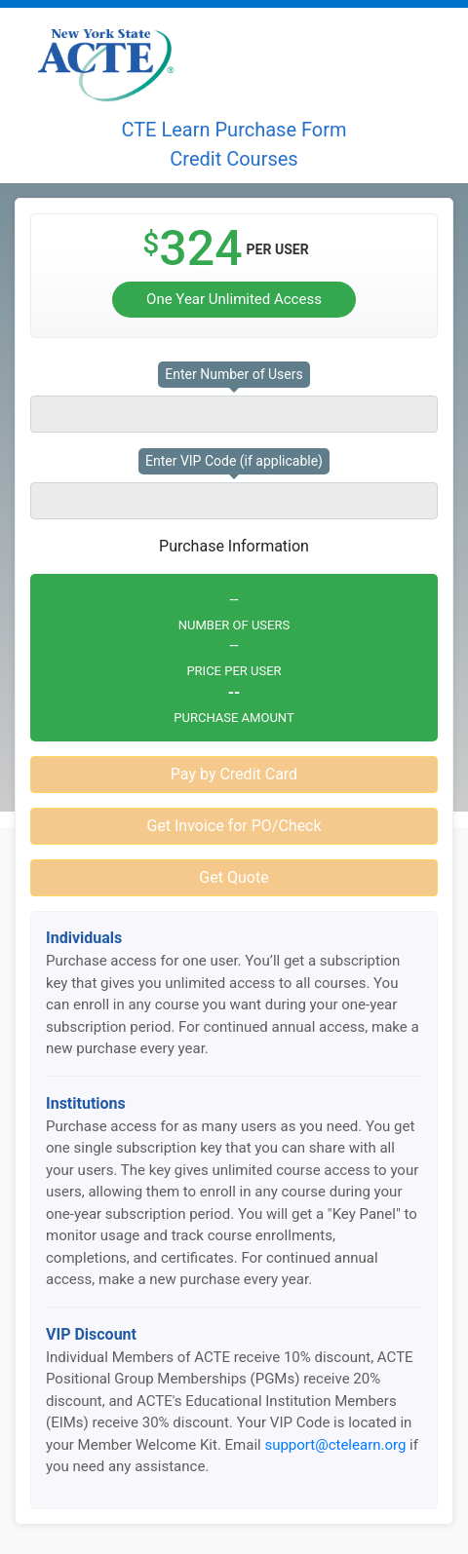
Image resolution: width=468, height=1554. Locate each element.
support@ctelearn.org (335, 1445)
